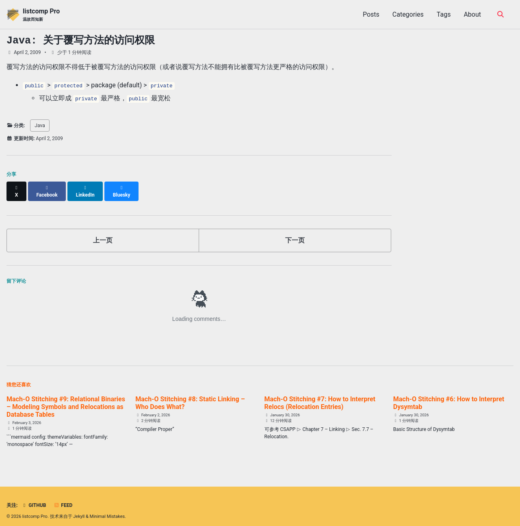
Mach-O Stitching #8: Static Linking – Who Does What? (190, 395)
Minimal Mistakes (107, 509)
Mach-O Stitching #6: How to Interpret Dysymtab (448, 395)
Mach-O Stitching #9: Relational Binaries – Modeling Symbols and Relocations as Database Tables (65, 399)
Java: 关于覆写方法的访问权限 (80, 41)
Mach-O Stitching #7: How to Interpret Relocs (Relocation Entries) (319, 395)
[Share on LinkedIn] (86, 188)
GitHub (33, 498)
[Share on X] (16, 188)
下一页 (295, 233)
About (472, 14)
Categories (408, 14)
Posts (371, 14)
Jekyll (78, 509)
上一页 (103, 233)
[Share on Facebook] (47, 188)
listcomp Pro (41, 14)
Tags (444, 14)
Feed (63, 498)
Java (40, 125)
